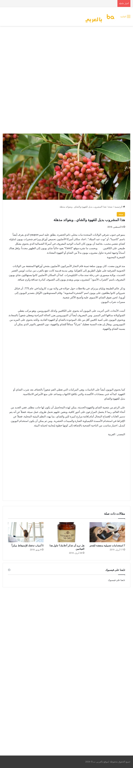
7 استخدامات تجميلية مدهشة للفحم (107, 545)
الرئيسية (119, 206)
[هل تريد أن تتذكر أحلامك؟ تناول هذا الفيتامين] (66, 532)
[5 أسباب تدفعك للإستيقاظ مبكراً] (25, 532)
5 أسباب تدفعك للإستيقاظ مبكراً (27, 545)
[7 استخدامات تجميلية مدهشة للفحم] (107, 532)
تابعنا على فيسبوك (116, 580)
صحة (110, 206)
